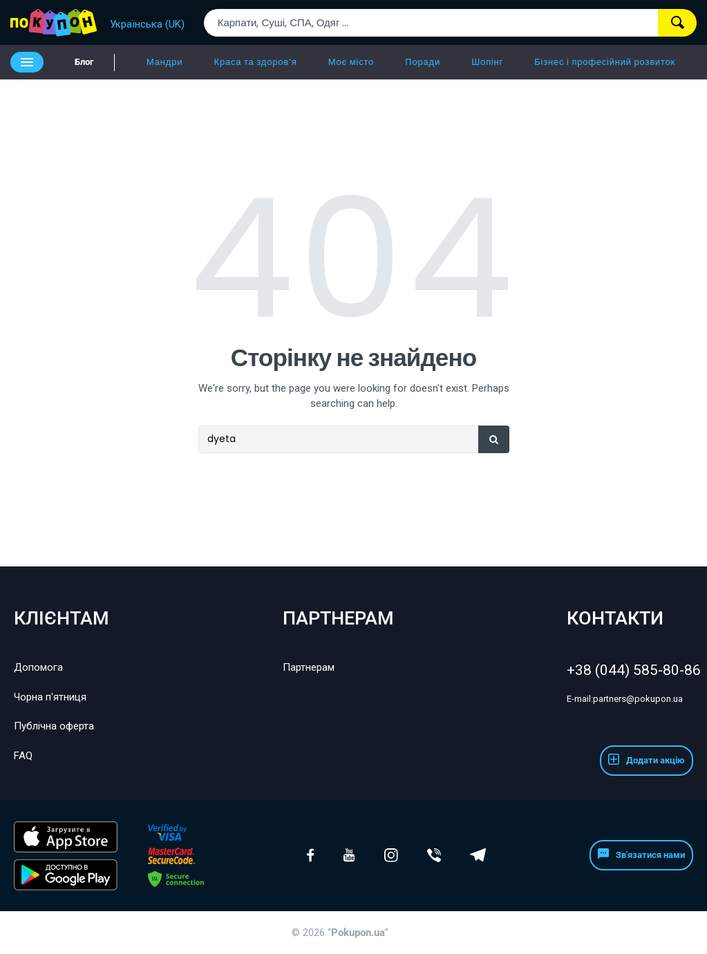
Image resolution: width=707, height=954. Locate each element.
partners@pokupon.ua (625, 699)
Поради (422, 61)
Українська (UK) (147, 24)
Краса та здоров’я (255, 61)
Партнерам (308, 667)
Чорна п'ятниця (50, 697)
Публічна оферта (54, 726)
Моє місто (351, 61)
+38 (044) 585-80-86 (630, 670)
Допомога (38, 667)
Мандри (164, 61)
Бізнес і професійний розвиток (604, 61)
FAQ (23, 756)
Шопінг (487, 61)
